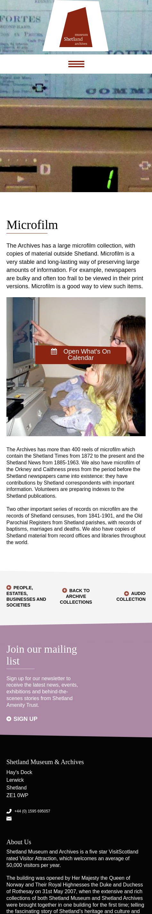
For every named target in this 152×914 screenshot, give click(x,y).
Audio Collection (131, 596)
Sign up (25, 719)
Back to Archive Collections (76, 596)
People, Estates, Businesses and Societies (26, 596)
